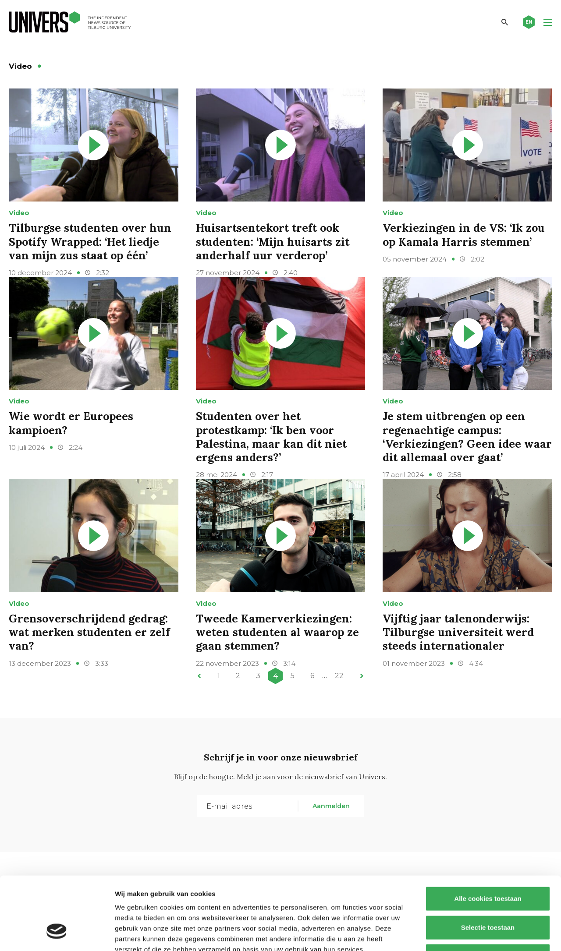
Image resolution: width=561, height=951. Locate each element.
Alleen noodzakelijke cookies (487, 893)
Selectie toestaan (488, 865)
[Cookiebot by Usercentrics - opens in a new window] (56, 933)
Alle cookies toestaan (487, 836)
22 (339, 676)
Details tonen (473, 933)
